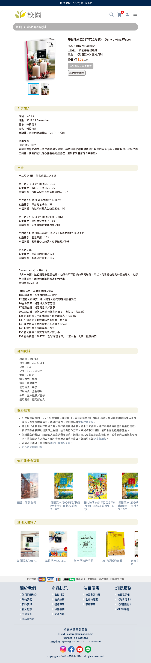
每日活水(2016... (55, 560)
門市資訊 (27, 604)
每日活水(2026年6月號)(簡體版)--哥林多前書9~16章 (133, 505)
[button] (111, 15)
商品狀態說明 (76, 73)
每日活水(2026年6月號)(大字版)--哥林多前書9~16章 (65, 505)
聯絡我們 (27, 599)
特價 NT (72, 59)
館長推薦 (59, 599)
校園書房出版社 (88, 50)
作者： (72, 46)
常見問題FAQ (29, 594)
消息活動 (27, 614)
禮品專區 (59, 604)
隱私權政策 (28, 619)
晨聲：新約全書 (26, 502)
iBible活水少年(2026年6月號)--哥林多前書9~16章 (99, 505)
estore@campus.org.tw (80, 633)
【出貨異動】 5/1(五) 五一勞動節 (75, 3)
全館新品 (59, 594)
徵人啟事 (27, 609)
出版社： (73, 50)
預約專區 (90, 604)
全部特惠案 (91, 599)
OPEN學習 (123, 609)
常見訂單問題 (86, 422)
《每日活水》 (124, 599)
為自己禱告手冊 (83, 560)
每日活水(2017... (26, 560)
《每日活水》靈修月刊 (89, 54)
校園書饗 (59, 609)
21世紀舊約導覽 (112, 560)
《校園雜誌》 (124, 604)
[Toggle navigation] (135, 14)
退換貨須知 (100, 438)
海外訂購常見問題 (60, 443)
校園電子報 (123, 594)
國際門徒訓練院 (85, 46)
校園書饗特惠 (92, 594)
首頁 (19, 27)
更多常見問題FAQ (32, 447)
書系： (72, 54)
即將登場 (59, 614)
